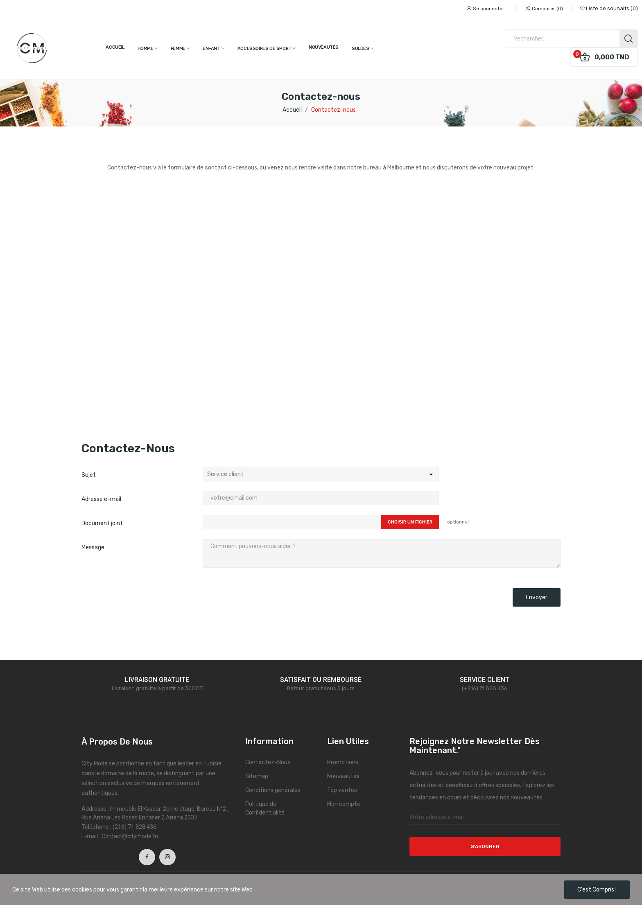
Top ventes (342, 790)
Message (92, 547)
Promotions (342, 762)
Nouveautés (343, 776)
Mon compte (343, 804)
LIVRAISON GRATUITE (157, 680)
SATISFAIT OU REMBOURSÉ (321, 680)
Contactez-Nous (267, 762)
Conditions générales (273, 790)
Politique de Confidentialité (265, 808)
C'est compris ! (597, 889)
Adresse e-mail (101, 499)
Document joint (102, 523)
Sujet (88, 475)
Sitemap (256, 776)
